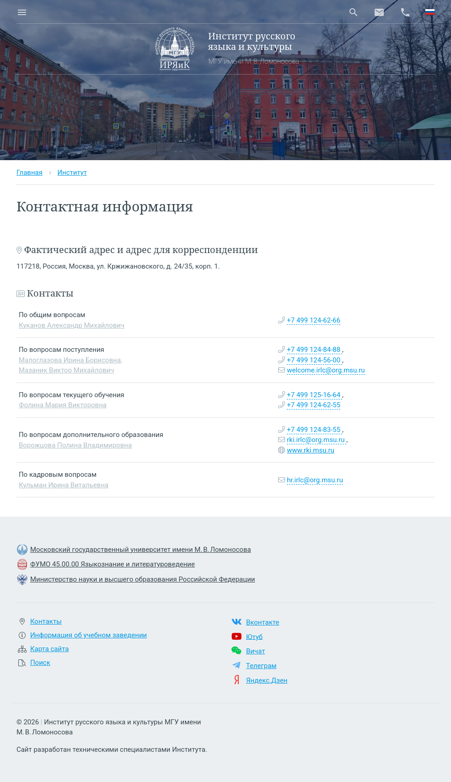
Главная (29, 172)
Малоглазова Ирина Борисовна (70, 360)
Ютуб (254, 636)
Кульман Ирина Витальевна (63, 485)
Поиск (40, 662)
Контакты (46, 621)
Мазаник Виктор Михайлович (66, 370)
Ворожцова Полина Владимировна (75, 445)
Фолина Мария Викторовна (63, 405)
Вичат (255, 651)
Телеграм (261, 666)
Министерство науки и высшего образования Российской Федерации (142, 579)
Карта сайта (49, 649)
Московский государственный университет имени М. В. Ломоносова (140, 549)
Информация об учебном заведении (88, 635)
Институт (72, 172)
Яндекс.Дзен (267, 680)
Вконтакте (262, 622)
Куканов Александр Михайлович (71, 325)
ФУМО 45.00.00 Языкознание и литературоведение (112, 564)
